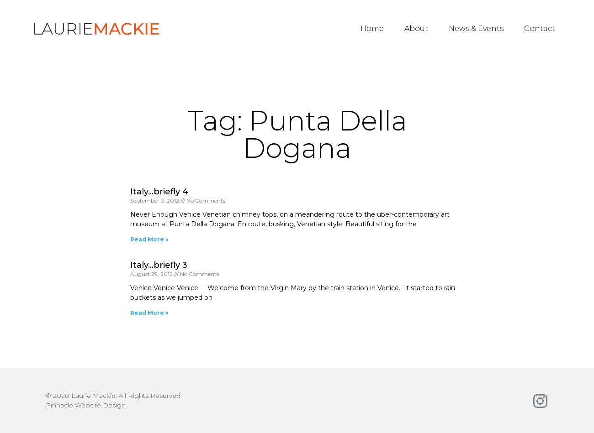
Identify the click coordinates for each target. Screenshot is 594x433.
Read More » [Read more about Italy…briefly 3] (149, 312)
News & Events (476, 28)
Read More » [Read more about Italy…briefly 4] (149, 239)
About (416, 28)
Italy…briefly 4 (159, 192)
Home (372, 28)
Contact (539, 28)
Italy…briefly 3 (158, 265)
